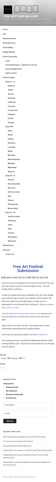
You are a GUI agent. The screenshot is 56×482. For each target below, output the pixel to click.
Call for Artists (11, 73)
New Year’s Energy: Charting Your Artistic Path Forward (24, 437)
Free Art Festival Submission (28, 268)
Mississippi (12, 167)
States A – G (10, 82)
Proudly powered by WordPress (24, 477)
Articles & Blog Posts (13, 69)
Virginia (11, 233)
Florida (10, 118)
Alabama (11, 86)
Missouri (11, 172)
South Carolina (14, 216)
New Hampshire (14, 184)
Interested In (8, 384)
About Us (6, 250)
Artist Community (10, 57)
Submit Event (8, 245)
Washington (12, 237)
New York (11, 188)
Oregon (11, 200)
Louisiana (11, 147)
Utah (10, 229)
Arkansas (11, 98)
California (12, 102)
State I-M (9, 127)
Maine (10, 151)
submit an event (12, 308)
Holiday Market (9, 52)
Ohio (9, 196)
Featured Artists (9, 38)
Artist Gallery (8, 48)
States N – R (10, 176)
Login (7, 61)
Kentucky (11, 143)
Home (5, 29)
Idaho (10, 131)
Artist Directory (9, 43)
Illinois (10, 135)
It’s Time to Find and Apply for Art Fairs (18, 441)
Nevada (11, 180)
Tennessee (12, 221)
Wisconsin (12, 241)
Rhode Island (13, 208)
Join (4, 34)
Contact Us (9, 254)
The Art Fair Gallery (21, 16)
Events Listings (9, 77)
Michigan (11, 163)
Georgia (11, 123)
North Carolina (13, 192)
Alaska (10, 90)
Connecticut (13, 110)
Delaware (11, 114)
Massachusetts (14, 159)
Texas (10, 225)
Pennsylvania (13, 204)
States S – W (10, 212)
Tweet (3, 358)
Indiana (11, 139)
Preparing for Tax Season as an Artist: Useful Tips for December (27, 450)
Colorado (11, 106)
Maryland (11, 155)
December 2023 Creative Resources (17, 446)
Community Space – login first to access (21, 65)
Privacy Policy (8, 477)
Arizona (11, 94)
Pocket (15, 358)
